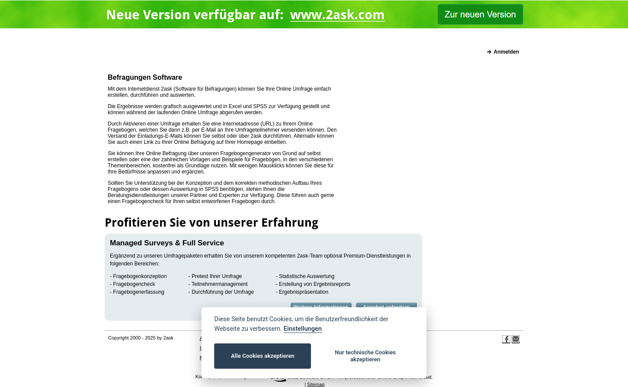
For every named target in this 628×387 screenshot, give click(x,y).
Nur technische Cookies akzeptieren (365, 356)
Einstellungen (302, 329)
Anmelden (506, 52)
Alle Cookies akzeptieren (262, 356)
